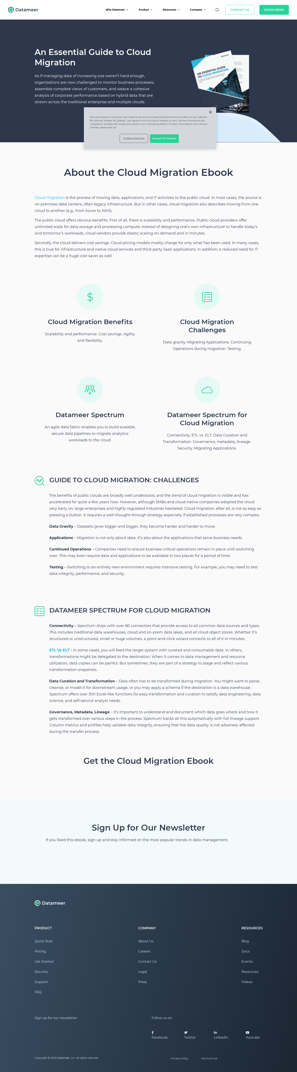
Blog (245, 941)
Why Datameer (117, 9)
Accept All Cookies (164, 138)
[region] (150, 128)
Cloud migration (50, 197)
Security (41, 972)
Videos (246, 982)
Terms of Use (209, 1058)
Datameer (63, 1057)
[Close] (210, 112)
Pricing (40, 951)
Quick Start (44, 941)
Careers (144, 951)
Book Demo (274, 10)
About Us (145, 941)
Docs (245, 951)
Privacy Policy (179, 1058)
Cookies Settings (134, 138)
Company (198, 9)
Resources (171, 9)
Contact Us (239, 10)
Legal (142, 972)
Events (247, 961)
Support (41, 982)
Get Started (44, 961)
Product (146, 9)
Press (142, 982)
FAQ (38, 992)
